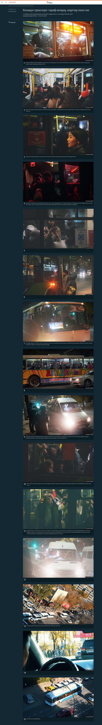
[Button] (12, 22)
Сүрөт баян (12, 2)
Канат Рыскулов (12, 11)
